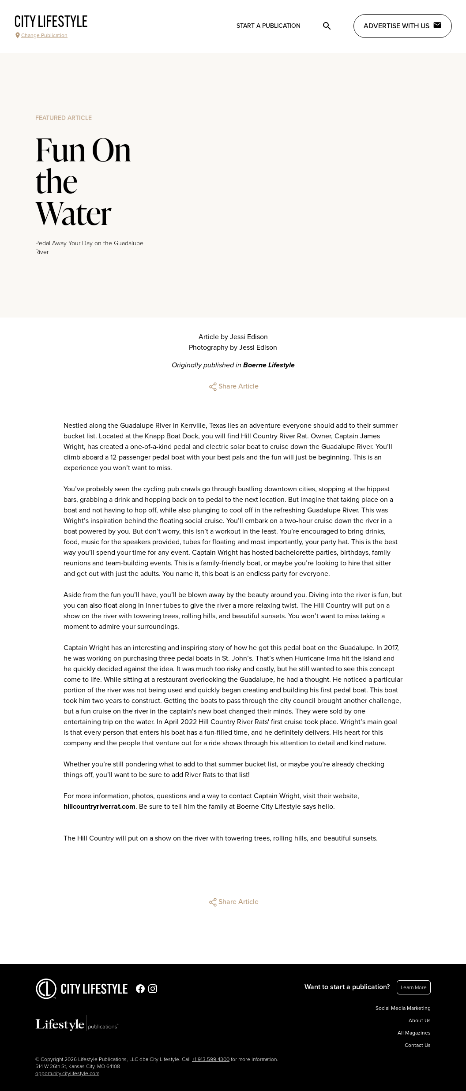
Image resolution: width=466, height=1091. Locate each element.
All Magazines (414, 1033)
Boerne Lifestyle (269, 365)
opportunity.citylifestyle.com (67, 1073)
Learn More (414, 987)
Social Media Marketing (403, 1008)
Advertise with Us (403, 25)
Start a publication (269, 26)
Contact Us (418, 1045)
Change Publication (41, 35)
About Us (420, 1020)
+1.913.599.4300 (210, 1059)
